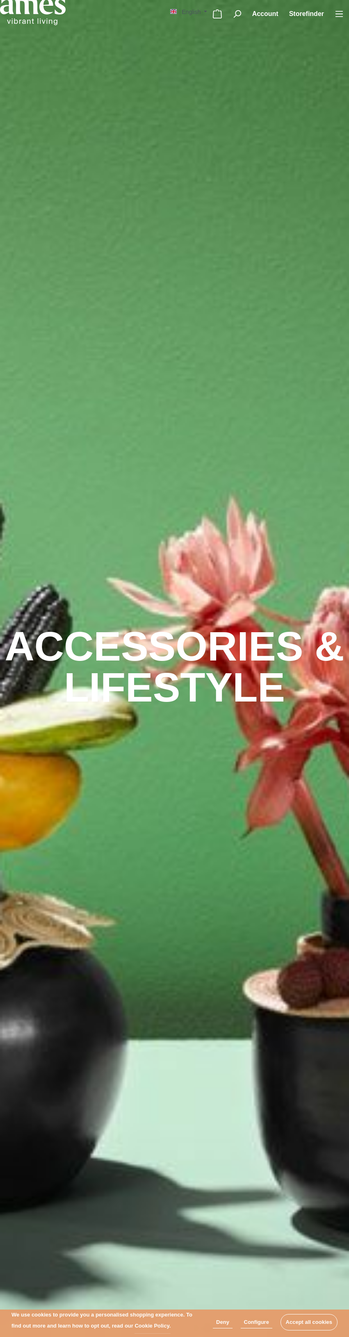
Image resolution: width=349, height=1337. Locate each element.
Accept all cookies (309, 1322)
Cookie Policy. (153, 1326)
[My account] (265, 14)
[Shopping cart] (217, 14)
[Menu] (339, 14)
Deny (222, 1322)
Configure (256, 1322)
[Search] (237, 14)
